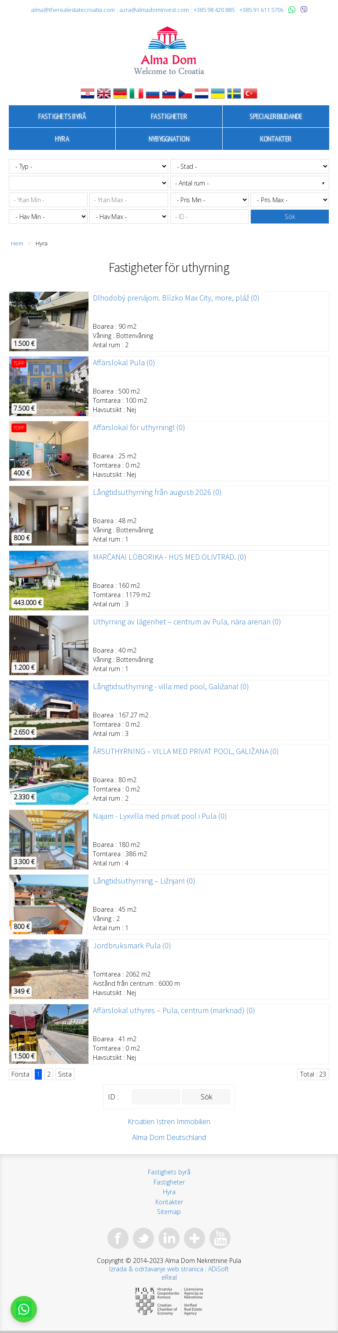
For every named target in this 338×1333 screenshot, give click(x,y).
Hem (17, 243)
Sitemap (169, 1211)
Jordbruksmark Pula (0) (132, 946)
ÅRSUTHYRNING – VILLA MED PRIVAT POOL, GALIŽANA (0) (186, 751)
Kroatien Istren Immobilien (169, 1121)
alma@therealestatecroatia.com (73, 10)
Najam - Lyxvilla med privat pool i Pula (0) (160, 816)
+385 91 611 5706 (261, 10)
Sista (65, 1074)
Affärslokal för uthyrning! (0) (139, 427)
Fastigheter (169, 116)
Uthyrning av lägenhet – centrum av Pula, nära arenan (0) (187, 622)
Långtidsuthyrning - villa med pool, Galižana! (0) (171, 687)
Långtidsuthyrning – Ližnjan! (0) (144, 881)
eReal (169, 1277)
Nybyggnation (169, 139)
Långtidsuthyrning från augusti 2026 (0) (157, 492)
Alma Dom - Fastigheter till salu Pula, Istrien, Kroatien (169, 50)
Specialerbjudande (276, 116)
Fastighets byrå (62, 116)
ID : (113, 1097)
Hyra (62, 139)
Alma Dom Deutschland (169, 1137)
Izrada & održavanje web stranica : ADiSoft (169, 1269)
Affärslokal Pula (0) (124, 363)
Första (20, 1074)
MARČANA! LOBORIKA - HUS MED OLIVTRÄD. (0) (169, 557)
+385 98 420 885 (214, 10)
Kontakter (275, 139)
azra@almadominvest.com (154, 10)
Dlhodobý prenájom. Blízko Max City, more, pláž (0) (176, 298)
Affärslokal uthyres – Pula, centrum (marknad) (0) (174, 1010)
